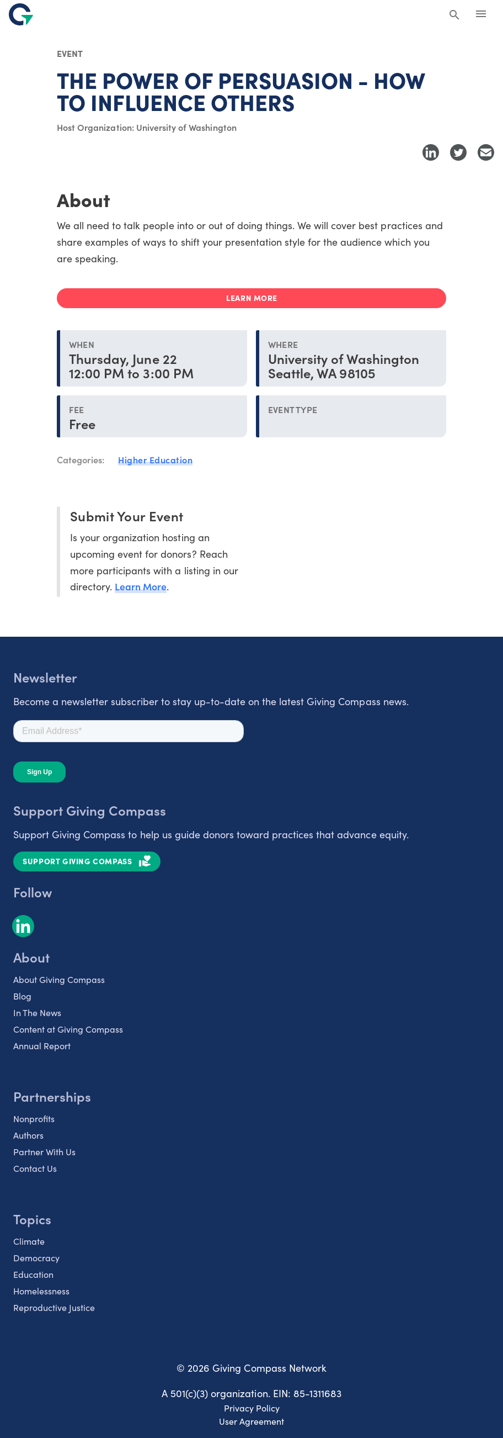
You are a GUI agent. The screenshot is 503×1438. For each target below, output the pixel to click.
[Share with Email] (486, 152)
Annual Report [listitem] (42, 1045)
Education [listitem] (33, 1273)
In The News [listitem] (37, 1012)
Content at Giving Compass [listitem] (68, 1028)
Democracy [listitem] (36, 1257)
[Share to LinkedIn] (430, 152)
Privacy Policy (252, 1407)
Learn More (141, 586)
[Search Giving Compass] (454, 15)
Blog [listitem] (22, 995)
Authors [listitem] (28, 1134)
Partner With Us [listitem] (44, 1151)
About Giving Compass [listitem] (59, 978)
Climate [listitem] (29, 1240)
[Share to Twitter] (458, 152)
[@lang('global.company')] (21, 14)
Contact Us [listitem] (35, 1167)
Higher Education (155, 459)
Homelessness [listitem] (41, 1290)
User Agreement (251, 1420)
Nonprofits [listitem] (34, 1118)
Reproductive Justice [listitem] (54, 1306)
